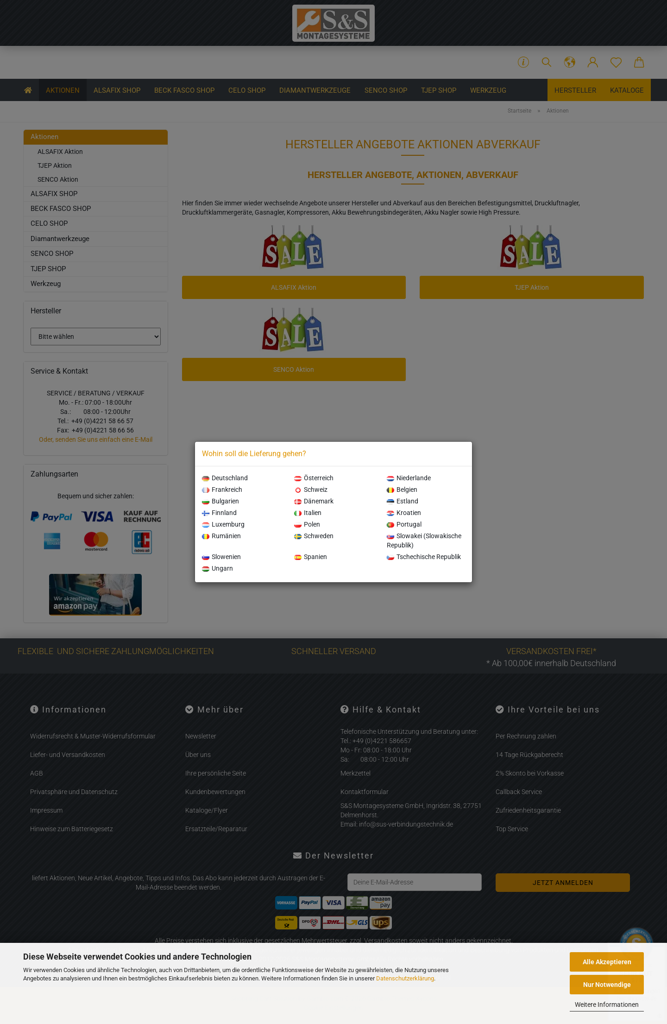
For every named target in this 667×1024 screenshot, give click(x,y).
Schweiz (310, 489)
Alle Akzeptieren (607, 962)
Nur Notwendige (607, 984)
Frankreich (222, 489)
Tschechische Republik (424, 556)
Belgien (402, 489)
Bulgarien (220, 501)
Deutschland (225, 478)
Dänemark (314, 501)
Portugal (404, 524)
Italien (307, 512)
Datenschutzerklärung (405, 978)
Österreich (314, 478)
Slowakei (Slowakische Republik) (424, 540)
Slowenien (221, 556)
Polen (307, 524)
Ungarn (217, 568)
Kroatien (404, 512)
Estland (402, 501)
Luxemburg (223, 524)
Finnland (219, 512)
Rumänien (221, 536)
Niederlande (409, 478)
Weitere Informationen (607, 1004)
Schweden (314, 536)
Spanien (310, 556)
